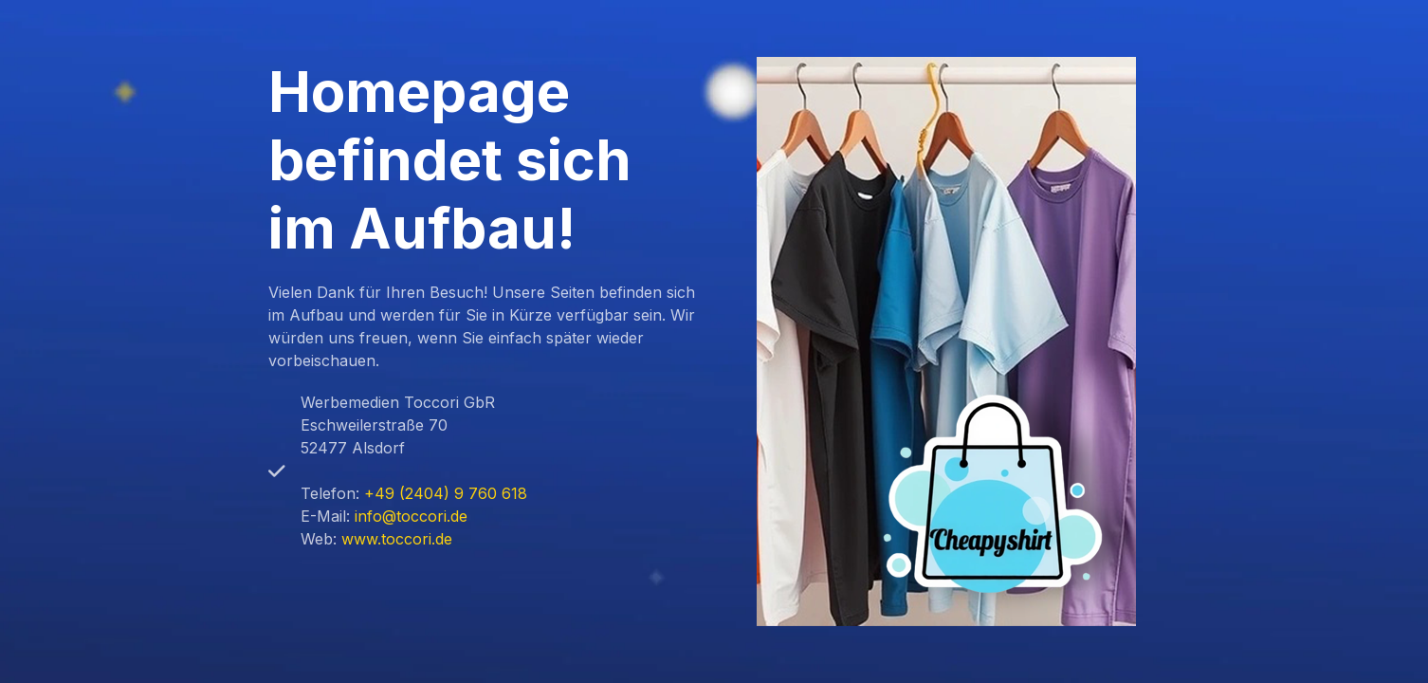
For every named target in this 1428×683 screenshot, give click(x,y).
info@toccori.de (411, 516)
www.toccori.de (396, 538)
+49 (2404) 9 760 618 (445, 493)
